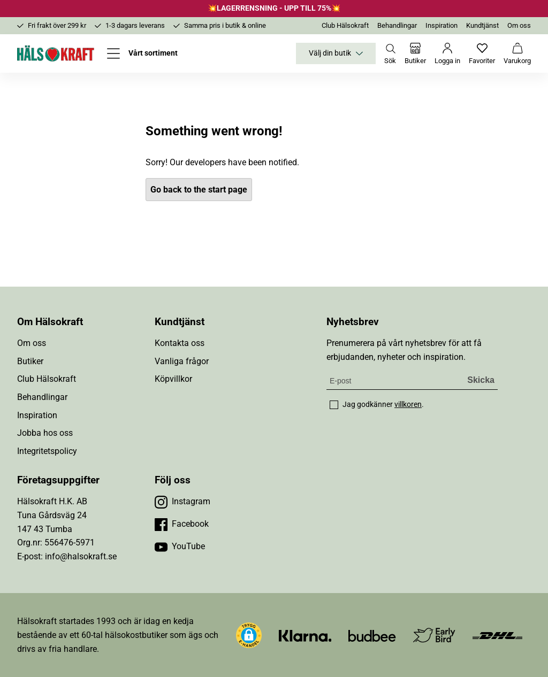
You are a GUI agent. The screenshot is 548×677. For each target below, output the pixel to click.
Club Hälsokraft (345, 25)
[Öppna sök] (390, 53)
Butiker (30, 361)
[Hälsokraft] (55, 53)
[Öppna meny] (142, 53)
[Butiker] (415, 53)
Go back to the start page (198, 189)
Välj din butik (336, 53)
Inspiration (441, 25)
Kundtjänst (482, 25)
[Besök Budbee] (371, 635)
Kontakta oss (179, 343)
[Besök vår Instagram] (182, 502)
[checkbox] (334, 405)
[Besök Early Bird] (434, 634)
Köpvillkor (173, 379)
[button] (249, 635)
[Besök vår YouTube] (180, 546)
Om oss (519, 25)
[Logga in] (447, 53)
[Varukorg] (517, 53)
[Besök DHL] (497, 635)
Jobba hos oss (45, 433)
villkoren (408, 404)
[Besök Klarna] (305, 635)
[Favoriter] (482, 53)
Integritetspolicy (47, 451)
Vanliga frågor (182, 361)
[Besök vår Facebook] (182, 524)
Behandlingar (397, 25)
